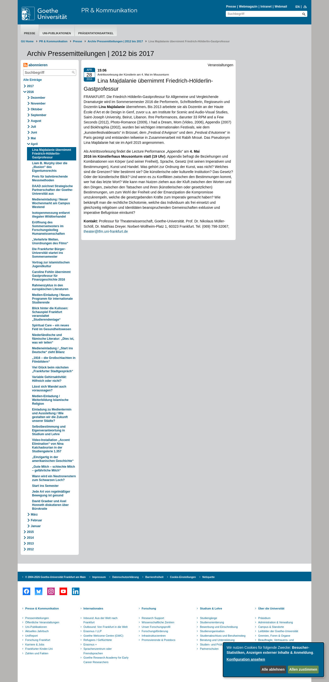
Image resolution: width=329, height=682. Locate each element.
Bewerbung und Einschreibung (219, 626)
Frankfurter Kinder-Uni (39, 648)
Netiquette (208, 577)
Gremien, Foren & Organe (274, 635)
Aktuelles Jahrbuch (37, 631)
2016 (30, 92)
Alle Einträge (32, 80)
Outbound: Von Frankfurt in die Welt (106, 626)
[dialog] (273, 659)
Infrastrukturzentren (154, 635)
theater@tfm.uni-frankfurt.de (106, 231)
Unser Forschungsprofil (156, 626)
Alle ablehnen (273, 669)
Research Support (153, 618)
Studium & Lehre (211, 608)
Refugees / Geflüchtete (98, 639)
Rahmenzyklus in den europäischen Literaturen (50, 287)
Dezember (38, 97)
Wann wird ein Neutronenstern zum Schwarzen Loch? (54, 478)
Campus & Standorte (271, 626)
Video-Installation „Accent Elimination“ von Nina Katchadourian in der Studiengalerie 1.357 (51, 445)
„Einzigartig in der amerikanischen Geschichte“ (53, 459)
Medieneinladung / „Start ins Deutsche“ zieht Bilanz (52, 350)
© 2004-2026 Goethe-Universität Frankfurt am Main (55, 577)
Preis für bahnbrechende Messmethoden (50, 178)
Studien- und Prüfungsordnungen (220, 644)
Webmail (281, 6)
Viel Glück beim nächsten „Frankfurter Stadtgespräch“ (52, 369)
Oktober (36, 109)
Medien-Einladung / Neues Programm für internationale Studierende (52, 298)
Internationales (93, 608)
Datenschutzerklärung (125, 577)
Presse (231, 6)
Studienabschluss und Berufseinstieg (222, 635)
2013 (30, 543)
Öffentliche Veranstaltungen (42, 622)
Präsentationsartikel (96, 33)
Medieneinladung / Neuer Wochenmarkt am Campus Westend (51, 203)
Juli (33, 126)
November (38, 103)
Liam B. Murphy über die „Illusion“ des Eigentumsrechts (49, 167)
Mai (33, 138)
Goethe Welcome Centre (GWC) (103, 635)
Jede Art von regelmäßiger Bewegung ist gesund (51, 493)
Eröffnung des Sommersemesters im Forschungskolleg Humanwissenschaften (48, 228)
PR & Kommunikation (109, 10)
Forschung (149, 608)
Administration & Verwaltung (275, 622)
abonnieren (35, 65)
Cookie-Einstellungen (183, 577)
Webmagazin (248, 6)
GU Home (27, 41)
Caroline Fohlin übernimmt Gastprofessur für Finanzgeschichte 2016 (51, 275)
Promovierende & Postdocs (158, 639)
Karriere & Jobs (34, 644)
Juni (34, 132)
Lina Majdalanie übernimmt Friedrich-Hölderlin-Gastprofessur (51, 153)
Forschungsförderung (155, 631)
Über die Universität (271, 608)
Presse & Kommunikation (42, 608)
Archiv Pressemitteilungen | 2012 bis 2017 (115, 41)
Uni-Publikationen (57, 33)
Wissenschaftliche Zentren (158, 622)
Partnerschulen (209, 648)
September (38, 115)
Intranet (265, 6)
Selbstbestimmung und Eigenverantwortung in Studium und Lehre (49, 430)
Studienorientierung (212, 622)
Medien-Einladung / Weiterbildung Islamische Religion (50, 399)
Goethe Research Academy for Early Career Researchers (106, 660)
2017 (30, 86)
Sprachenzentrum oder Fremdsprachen (98, 651)
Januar (36, 526)
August (36, 121)
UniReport (31, 635)
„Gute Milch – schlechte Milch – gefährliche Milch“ (53, 468)
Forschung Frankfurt (37, 639)
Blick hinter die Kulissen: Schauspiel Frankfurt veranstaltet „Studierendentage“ (50, 313)
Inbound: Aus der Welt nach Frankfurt (101, 620)
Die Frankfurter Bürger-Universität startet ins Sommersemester (49, 252)
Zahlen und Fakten (36, 653)
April (34, 144)
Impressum (99, 577)
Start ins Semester (45, 486)
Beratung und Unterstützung (217, 639)
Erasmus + (90, 644)
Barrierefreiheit (154, 577)
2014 (30, 537)
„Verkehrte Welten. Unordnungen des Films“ (50, 241)
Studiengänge (208, 618)
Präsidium (264, 618)
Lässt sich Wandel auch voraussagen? (49, 388)
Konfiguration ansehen (246, 659)
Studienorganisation (212, 631)
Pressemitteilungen (37, 618)
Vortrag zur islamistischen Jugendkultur (51, 264)
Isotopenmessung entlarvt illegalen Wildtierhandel (51, 214)
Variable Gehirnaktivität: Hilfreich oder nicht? (49, 379)
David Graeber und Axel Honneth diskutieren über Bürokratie (50, 504)
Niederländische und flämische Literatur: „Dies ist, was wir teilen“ (53, 338)
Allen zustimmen (303, 669)
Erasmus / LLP (93, 631)
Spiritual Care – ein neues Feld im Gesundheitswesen (51, 327)
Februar (36, 520)
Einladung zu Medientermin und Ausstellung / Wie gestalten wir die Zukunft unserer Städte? (51, 415)
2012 (30, 549)
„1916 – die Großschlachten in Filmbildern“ (53, 359)
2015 (30, 532)
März (34, 514)
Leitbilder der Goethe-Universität (278, 631)
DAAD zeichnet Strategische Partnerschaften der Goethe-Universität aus (52, 189)
